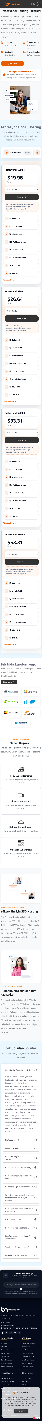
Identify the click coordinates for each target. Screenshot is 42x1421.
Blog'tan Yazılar (5, 1353)
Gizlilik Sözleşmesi (6, 1363)
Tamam (21, 1411)
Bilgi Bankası (5, 1357)
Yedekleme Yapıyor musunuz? (17, 1247)
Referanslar (4, 1347)
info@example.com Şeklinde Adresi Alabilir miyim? (19, 1237)
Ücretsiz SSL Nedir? (13, 1219)
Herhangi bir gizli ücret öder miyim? (19, 1186)
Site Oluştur (26, 1385)
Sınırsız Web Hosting (28, 1343)
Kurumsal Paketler (28, 1357)
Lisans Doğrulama (6, 1360)
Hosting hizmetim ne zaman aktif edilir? (18, 1177)
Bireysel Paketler (27, 1353)
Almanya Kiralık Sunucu (8, 1378)
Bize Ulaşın (4, 1343)
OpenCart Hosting (27, 1367)
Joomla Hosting (27, 1363)
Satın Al (21, 197)
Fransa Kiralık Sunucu (7, 1381)
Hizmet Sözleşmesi (7, 1367)
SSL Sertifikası (26, 1381)
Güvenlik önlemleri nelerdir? (16, 1255)
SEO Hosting (26, 1347)
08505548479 (6, 1322)
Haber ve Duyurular (7, 1350)
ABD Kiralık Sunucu (6, 1385)
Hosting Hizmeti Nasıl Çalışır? (17, 1227)
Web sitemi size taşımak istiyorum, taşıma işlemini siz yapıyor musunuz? (19, 1198)
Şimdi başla (8, 682)
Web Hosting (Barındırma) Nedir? (18, 1070)
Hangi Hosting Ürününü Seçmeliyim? (14, 1158)
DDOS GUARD (26, 1378)
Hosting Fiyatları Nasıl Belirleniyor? (19, 1167)
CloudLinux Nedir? (12, 1148)
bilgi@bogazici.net (7, 1325)
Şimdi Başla (12, 63)
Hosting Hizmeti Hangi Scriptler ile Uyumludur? (19, 1210)
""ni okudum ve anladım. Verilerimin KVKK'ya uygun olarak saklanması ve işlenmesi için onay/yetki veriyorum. (21, 1292)
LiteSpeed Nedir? (12, 1140)
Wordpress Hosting (28, 1350)
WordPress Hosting (28, 1360)
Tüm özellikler (9, 279)
